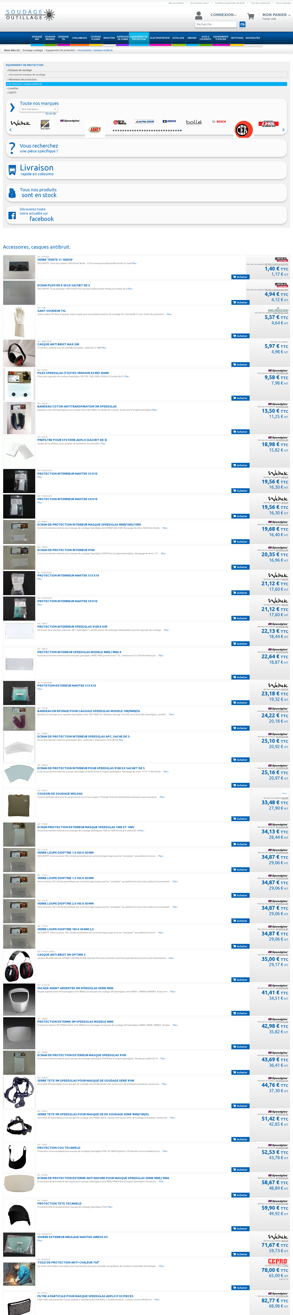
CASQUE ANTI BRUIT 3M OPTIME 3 (61, 954)
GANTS (11, 92)
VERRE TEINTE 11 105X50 (54, 259)
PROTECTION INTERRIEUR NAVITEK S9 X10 (67, 601)
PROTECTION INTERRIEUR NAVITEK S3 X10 (67, 473)
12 (140, 130)
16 (149, 130)
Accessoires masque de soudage (26, 74)
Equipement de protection (60, 50)
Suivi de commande (260, 3)
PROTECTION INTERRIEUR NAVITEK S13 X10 (68, 575)
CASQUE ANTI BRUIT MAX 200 (58, 344)
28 (178, 130)
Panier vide (269, 18)
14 (145, 130)
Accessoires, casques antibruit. (95, 50)
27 (176, 130)
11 (137, 130)
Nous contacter (283, 3)
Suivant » (284, 130)
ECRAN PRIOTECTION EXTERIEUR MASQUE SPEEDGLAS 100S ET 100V (85, 827)
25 (171, 130)
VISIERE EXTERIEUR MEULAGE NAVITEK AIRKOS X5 (72, 1237)
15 (147, 130)
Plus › (134, 263)
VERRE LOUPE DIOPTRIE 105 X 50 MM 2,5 (65, 929)
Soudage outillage (32, 50)
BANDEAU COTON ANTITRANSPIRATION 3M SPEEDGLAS (77, 406)
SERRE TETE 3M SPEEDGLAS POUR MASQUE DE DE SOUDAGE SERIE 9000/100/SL (93, 1114)
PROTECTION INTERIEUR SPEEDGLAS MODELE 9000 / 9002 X (79, 652)
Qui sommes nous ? (199, 3)
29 (181, 130)
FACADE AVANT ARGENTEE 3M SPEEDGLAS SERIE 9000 (75, 988)
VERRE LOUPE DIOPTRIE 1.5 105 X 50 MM (65, 878)
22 (164, 130)
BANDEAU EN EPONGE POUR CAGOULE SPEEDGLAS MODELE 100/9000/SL (88, 711)
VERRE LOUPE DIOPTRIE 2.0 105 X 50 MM (65, 903)
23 (166, 130)
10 (135, 130)
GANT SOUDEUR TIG (51, 310)
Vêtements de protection (22, 79)
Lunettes (12, 88)
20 (159, 130)
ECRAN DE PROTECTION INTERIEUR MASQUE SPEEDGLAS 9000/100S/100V (89, 524)
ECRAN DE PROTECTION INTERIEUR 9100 (65, 550)
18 (154, 130)
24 (169, 130)
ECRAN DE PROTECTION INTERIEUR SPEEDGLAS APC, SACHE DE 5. (83, 736)
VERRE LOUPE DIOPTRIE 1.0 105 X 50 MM (65, 852)
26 (173, 130)
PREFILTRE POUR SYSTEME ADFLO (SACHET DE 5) (72, 440)
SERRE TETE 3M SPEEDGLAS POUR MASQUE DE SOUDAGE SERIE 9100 (85, 1080)
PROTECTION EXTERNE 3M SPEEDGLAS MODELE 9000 (75, 1021)
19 (157, 130)
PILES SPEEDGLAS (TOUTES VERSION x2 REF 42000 (73, 373)
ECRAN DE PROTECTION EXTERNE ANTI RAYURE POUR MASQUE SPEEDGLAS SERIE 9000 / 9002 (103, 1178)
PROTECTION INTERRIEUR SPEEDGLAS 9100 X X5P (72, 626)
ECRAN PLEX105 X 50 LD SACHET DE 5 (63, 285)
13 (142, 130)
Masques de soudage (19, 70)
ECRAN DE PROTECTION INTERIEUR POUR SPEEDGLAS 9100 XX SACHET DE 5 (91, 768)
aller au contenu (176, 3)
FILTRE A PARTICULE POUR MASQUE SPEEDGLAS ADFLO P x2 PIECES (85, 1296)
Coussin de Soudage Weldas (60, 793)
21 (161, 130)
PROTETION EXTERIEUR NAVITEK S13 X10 (66, 685)
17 (152, 130)
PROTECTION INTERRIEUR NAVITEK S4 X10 (67, 499)
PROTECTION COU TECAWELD (58, 1147)
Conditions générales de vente (230, 3)
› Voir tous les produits (267, 264)
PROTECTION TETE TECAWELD (59, 1203)
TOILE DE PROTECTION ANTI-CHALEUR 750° (68, 1262)
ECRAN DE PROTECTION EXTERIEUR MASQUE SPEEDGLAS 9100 (81, 1055)
